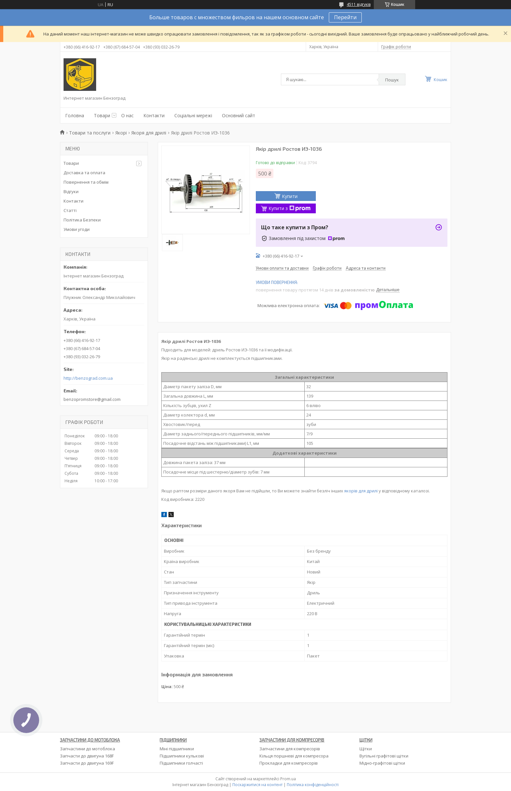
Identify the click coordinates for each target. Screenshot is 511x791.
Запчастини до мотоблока (87, 749)
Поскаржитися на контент (257, 784)
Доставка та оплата (84, 173)
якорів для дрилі (361, 491)
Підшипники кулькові (182, 756)
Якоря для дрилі (148, 132)
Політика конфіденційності (313, 784)
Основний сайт (238, 115)
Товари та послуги (89, 132)
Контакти (154, 115)
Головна (74, 115)
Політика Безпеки (82, 220)
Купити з (290, 208)
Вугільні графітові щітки (383, 756)
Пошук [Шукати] (392, 80)
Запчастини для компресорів (289, 749)
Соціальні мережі (193, 115)
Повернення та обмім (86, 182)
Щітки (365, 749)
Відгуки (71, 191)
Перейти (345, 17)
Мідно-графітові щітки (382, 763)
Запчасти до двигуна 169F (87, 763)
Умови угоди (77, 229)
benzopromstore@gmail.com (92, 399)
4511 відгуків (359, 4)
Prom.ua (288, 779)
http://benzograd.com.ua (88, 378)
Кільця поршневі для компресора (293, 756)
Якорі (121, 132)
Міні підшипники (177, 749)
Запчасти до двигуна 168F (87, 756)
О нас (127, 115)
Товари (102, 115)
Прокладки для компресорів (288, 763)
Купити (290, 196)
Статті (70, 210)
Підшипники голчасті (181, 763)
